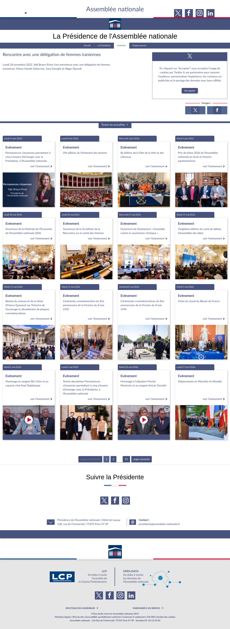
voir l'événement (41, 166)
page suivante (141, 459)
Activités (121, 46)
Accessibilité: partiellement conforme (103, 617)
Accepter (189, 90)
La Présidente (104, 46)
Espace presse (139, 46)
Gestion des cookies (165, 617)
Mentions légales (63, 617)
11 (126, 459)
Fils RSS (151, 617)
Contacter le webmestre (134, 617)
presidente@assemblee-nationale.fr (159, 524)
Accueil (87, 46)
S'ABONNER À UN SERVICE (146, 608)
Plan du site (78, 617)
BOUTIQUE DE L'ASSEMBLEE (80, 608)
